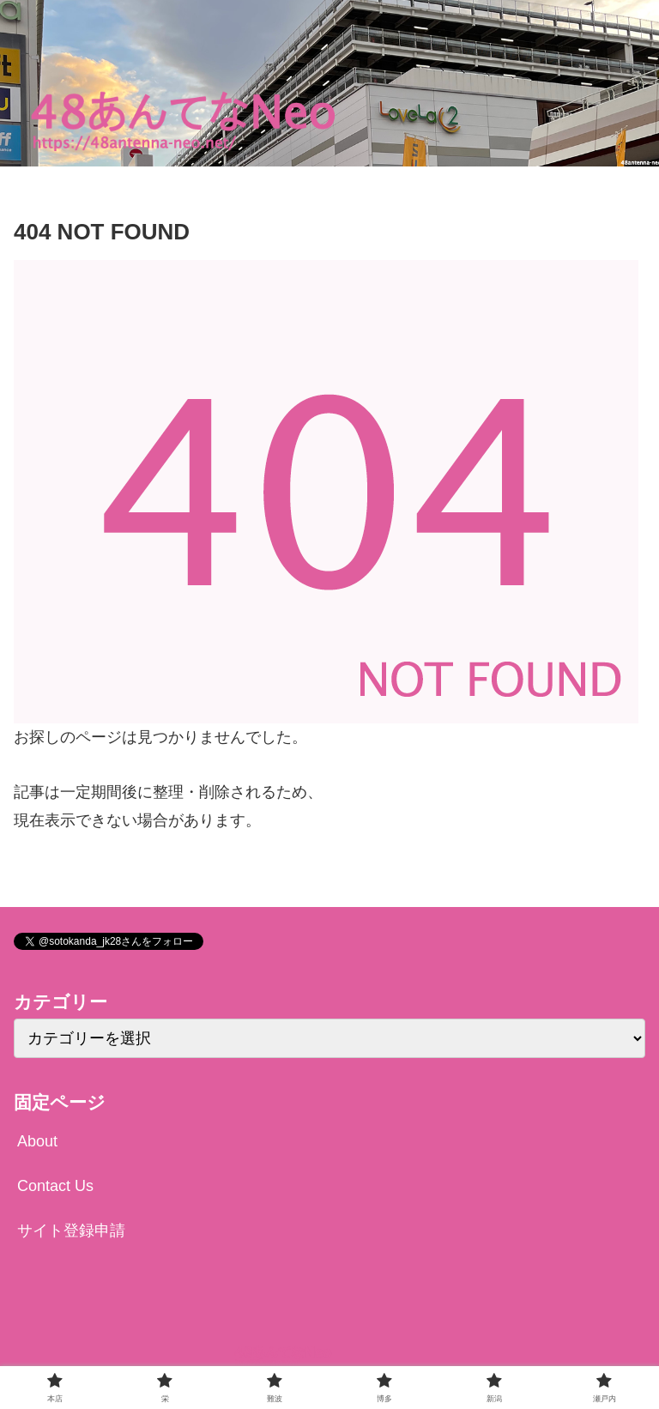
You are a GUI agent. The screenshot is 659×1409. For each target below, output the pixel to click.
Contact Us (55, 1185)
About (37, 1141)
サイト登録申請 (71, 1230)
